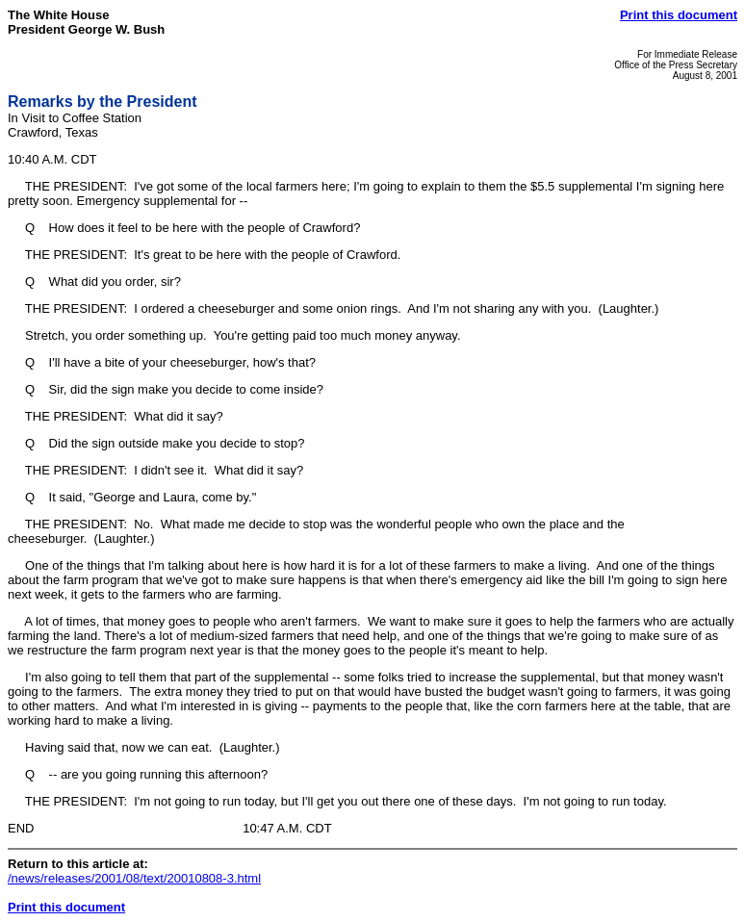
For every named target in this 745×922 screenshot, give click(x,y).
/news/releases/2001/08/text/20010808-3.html (134, 878)
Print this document (678, 15)
